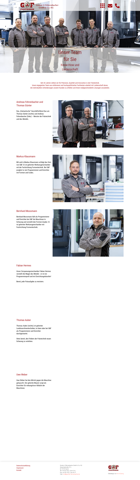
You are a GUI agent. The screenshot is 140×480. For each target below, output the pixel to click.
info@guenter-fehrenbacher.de (71, 474)
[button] (102, 5)
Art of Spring (120, 473)
